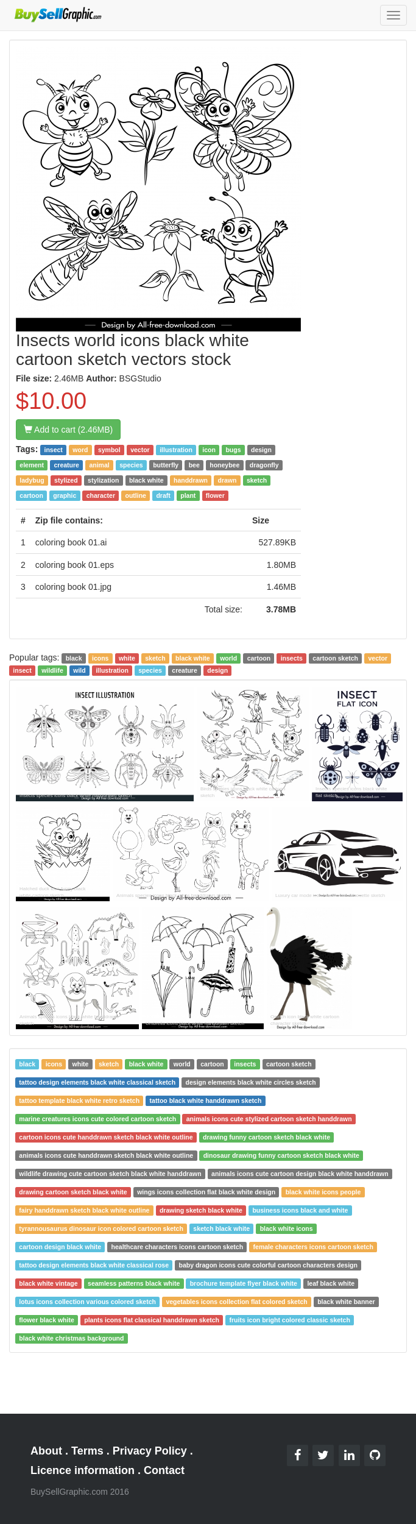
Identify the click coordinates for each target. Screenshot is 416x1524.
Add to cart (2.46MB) (68, 429)
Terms (87, 1451)
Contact (164, 1470)
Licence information (82, 1470)
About (46, 1451)
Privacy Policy (150, 1451)
